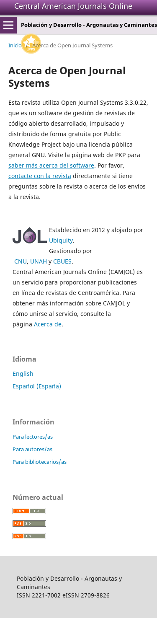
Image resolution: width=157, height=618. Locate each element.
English (23, 374)
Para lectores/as (33, 436)
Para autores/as (32, 449)
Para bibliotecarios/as (40, 461)
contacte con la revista (39, 176)
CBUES (62, 261)
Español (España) (37, 386)
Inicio (15, 45)
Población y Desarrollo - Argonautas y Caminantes (89, 24)
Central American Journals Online (73, 6)
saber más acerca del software (51, 165)
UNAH (38, 261)
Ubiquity (61, 240)
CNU (20, 261)
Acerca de (48, 324)
